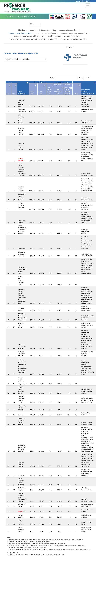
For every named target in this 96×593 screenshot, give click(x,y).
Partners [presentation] (53, 39)
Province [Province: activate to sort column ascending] (75, 93)
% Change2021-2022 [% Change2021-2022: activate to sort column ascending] (49, 90)
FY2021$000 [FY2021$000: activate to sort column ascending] (40, 92)
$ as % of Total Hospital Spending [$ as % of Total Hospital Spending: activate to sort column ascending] (67, 90)
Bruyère (21, 511)
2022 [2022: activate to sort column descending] (7, 93)
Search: (63, 77)
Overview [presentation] (34, 30)
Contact (78, 1)
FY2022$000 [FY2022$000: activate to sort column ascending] (32, 92)
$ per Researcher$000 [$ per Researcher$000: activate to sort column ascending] (57, 91)
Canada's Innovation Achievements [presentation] (29, 36)
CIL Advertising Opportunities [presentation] (73, 39)
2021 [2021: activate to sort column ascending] (13, 93)
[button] (35, 24)
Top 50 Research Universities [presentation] (65, 30)
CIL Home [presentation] (22, 30)
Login (87, 1)
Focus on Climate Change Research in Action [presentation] (28, 39)
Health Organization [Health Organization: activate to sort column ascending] (21, 92)
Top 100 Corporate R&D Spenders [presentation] (73, 33)
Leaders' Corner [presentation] (54, 36)
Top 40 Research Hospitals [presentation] (19, 33)
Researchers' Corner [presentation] (72, 36)
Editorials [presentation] (45, 30)
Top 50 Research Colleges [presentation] (45, 33)
